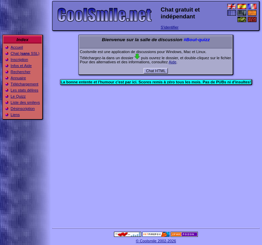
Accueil (17, 47)
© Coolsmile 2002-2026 (156, 241)
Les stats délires (24, 90)
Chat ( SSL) (25, 53)
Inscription (19, 60)
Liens (15, 115)
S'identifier (169, 27)
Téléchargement (24, 84)
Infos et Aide (21, 66)
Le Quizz (18, 96)
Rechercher (20, 72)
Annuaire (18, 78)
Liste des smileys (25, 102)
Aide (172, 62)
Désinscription (23, 109)
